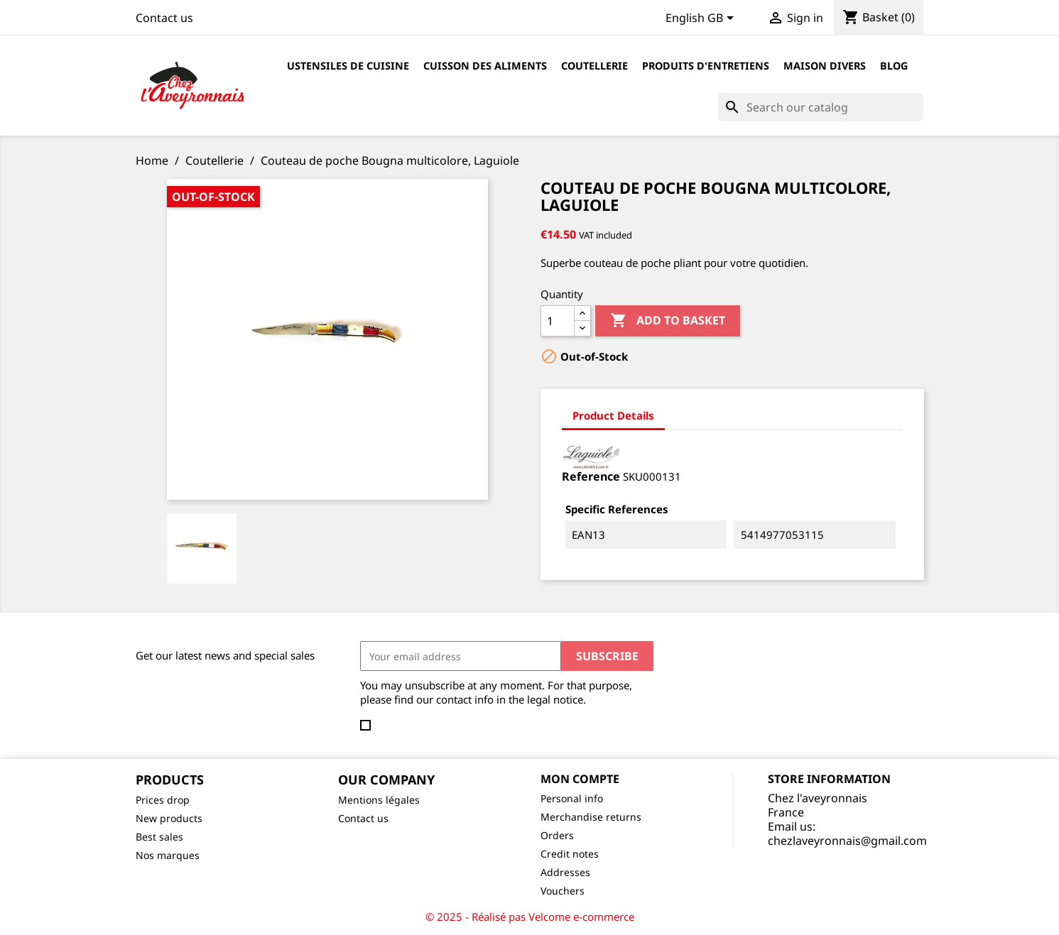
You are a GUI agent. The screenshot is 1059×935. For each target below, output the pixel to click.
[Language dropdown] (702, 19)
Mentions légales (379, 799)
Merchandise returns (591, 817)
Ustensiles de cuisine (348, 65)
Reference (591, 476)
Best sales (159, 836)
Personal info (572, 798)
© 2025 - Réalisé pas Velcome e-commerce (529, 916)
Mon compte (580, 779)
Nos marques (168, 855)
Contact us (164, 18)
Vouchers (563, 890)
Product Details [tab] (613, 415)
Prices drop (163, 799)
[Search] (820, 107)
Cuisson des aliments (485, 65)
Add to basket (668, 321)
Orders (557, 835)
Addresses (565, 872)
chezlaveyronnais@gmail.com (847, 840)
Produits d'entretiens (705, 65)
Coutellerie (594, 65)
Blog (894, 65)
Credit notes (570, 853)
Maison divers (824, 65)
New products (169, 818)
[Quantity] (558, 321)
